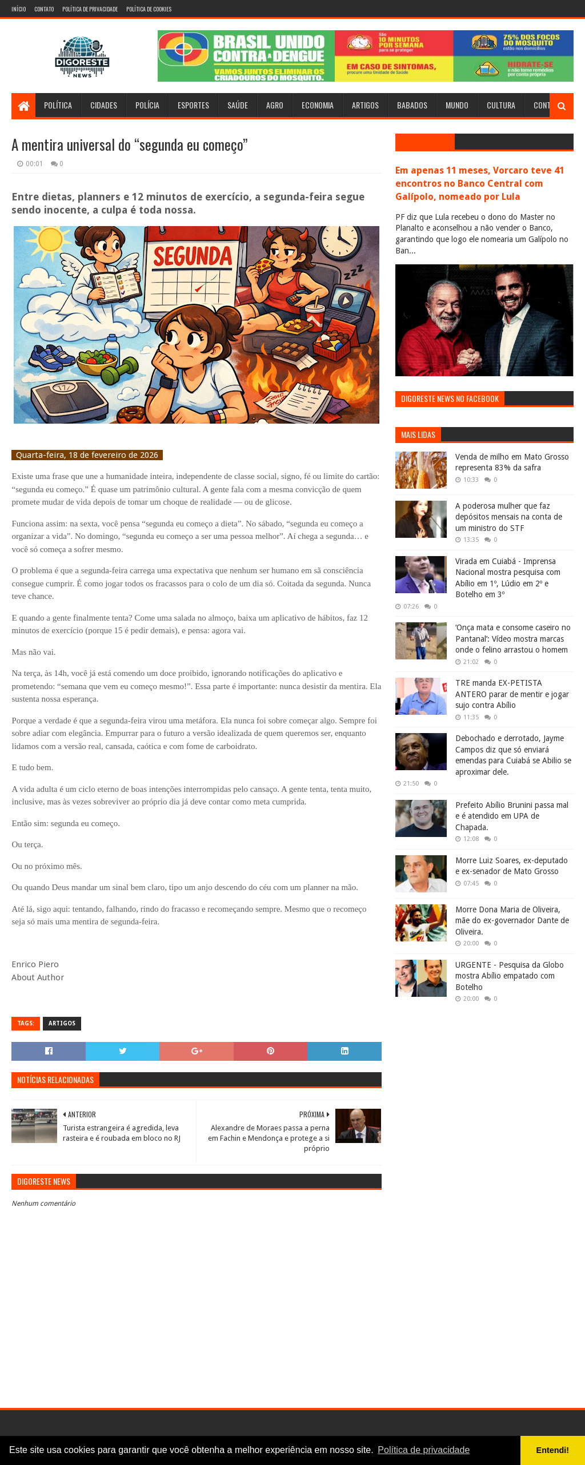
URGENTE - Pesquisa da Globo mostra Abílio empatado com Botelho (509, 976)
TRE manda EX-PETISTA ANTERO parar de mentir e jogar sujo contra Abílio (512, 694)
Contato (44, 9)
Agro (274, 105)
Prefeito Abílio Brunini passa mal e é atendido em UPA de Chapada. (511, 816)
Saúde (237, 105)
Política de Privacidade (90, 9)
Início (18, 9)
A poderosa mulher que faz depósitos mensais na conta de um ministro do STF (508, 517)
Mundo (457, 105)
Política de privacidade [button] (424, 1450)
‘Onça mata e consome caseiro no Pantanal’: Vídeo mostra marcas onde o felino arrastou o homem (513, 638)
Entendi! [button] (553, 1450)
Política (58, 105)
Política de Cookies (148, 9)
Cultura (501, 105)
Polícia (147, 105)
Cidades (103, 105)
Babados (412, 105)
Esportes (193, 105)
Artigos (365, 105)
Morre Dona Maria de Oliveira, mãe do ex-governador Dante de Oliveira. (512, 920)
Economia (318, 105)
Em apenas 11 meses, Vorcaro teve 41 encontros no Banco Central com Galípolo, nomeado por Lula (479, 183)
